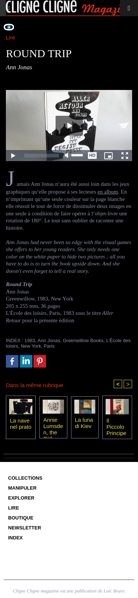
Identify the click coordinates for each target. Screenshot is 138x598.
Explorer (21, 498)
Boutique (20, 518)
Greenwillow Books (83, 340)
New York (31, 346)
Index (15, 537)
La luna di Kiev (84, 423)
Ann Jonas (49, 340)
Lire (13, 508)
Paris (49, 346)
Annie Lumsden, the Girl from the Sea (53, 426)
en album (108, 192)
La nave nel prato (20, 423)
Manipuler (22, 488)
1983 (30, 340)
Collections (25, 478)
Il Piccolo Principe (116, 426)
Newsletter (24, 528)
